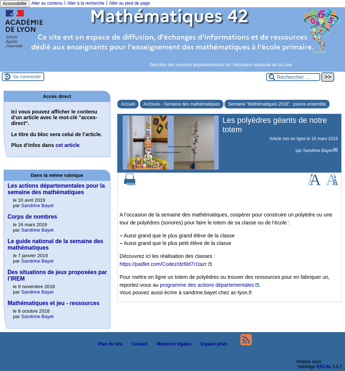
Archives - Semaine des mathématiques (182, 104)
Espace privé (211, 344)
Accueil (128, 104)
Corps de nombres (32, 217)
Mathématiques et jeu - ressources (54, 303)
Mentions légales (171, 344)
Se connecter (27, 76)
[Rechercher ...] (293, 77)
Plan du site (108, 344)
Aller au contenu (47, 3)
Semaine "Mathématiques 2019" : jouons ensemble (277, 104)
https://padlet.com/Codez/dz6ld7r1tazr (162, 264)
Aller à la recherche (85, 3)
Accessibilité (15, 3)
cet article (67, 145)
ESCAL (324, 366)
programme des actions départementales (207, 285)
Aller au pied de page (129, 3)
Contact (137, 344)
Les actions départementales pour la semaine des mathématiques (56, 189)
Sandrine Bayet (317, 150)
